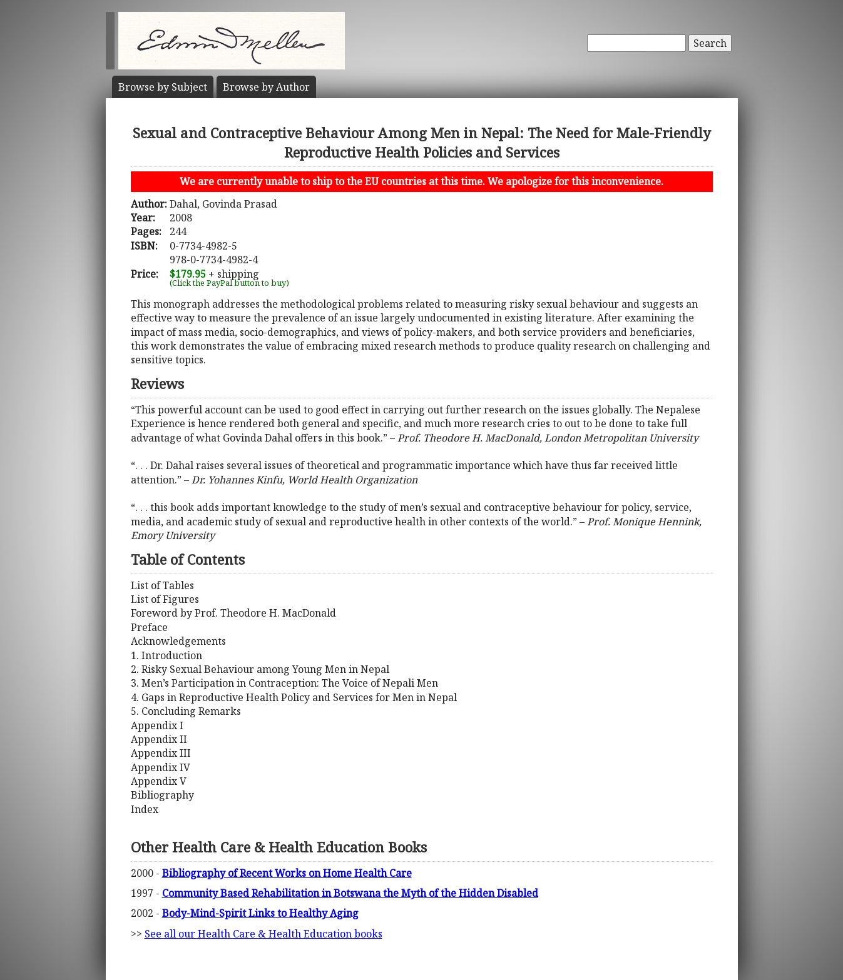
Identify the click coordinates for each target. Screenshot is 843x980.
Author (266, 87)
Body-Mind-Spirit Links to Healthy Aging (260, 913)
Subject (162, 87)
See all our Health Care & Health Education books (263, 934)
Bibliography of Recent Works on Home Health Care (287, 873)
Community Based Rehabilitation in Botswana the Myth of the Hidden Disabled (350, 893)
